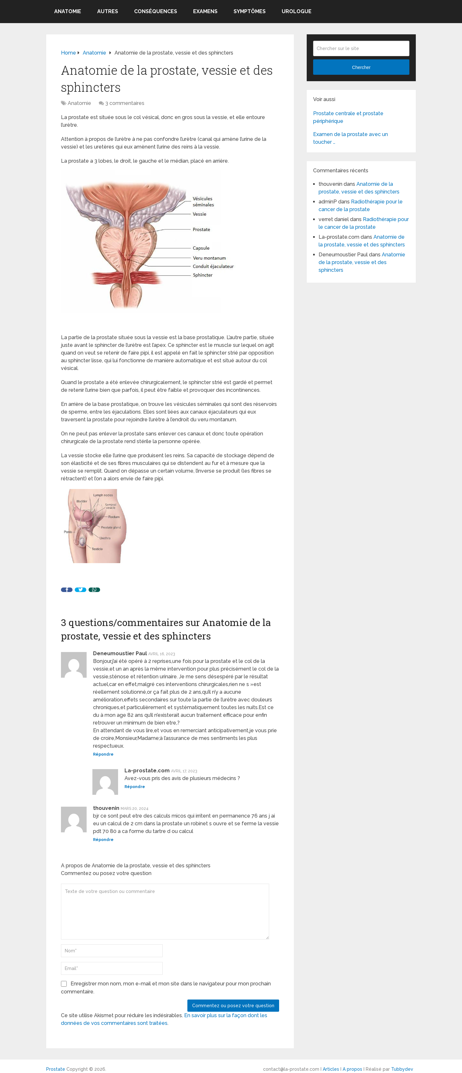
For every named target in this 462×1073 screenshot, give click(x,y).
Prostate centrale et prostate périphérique (348, 117)
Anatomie (67, 11)
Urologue (297, 11)
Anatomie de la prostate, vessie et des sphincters (362, 262)
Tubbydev (402, 1069)
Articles (331, 1069)
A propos (352, 1069)
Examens (205, 11)
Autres (107, 11)
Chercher (361, 67)
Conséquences (155, 11)
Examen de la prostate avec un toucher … (350, 138)
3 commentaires (124, 103)
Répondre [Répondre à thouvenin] (103, 839)
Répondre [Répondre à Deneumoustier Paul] (103, 754)
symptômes (250, 11)
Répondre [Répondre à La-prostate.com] (134, 787)
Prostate (55, 1069)
